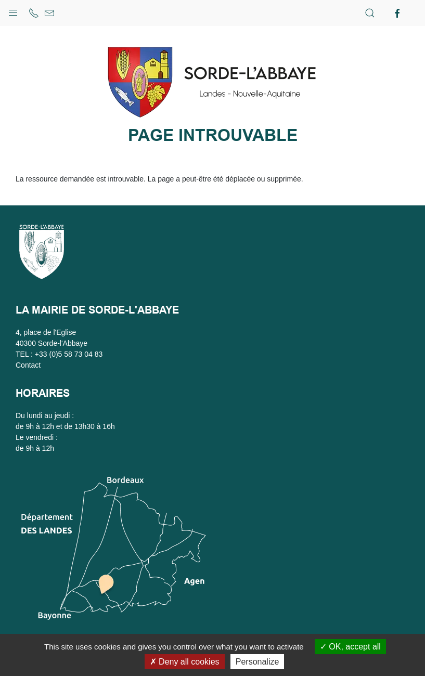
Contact (28, 365)
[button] (13, 10)
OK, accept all (350, 646)
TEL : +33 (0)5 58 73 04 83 (59, 354)
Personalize (257, 661)
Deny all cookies (185, 661)
